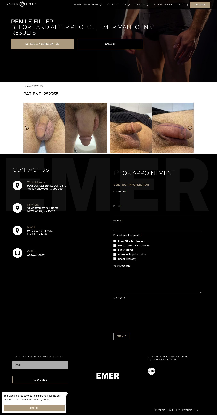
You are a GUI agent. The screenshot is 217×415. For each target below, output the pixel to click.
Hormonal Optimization (132, 254)
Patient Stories (162, 4)
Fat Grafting (125, 250)
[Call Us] (17, 253)
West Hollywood (36, 182)
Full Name (119, 192)
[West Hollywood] (17, 185)
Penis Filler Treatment (131, 241)
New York (33, 204)
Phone (117, 221)
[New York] (17, 208)
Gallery (141, 4)
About (182, 4)
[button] (27, 128)
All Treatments (118, 4)
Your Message (121, 265)
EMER (108, 376)
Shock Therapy (127, 259)
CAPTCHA (119, 298)
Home (27, 86)
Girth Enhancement (88, 4)
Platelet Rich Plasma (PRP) (134, 245)
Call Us (31, 251)
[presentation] (137, 307)
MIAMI (31, 227)
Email (117, 206)
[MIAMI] (17, 230)
